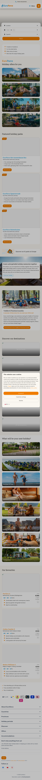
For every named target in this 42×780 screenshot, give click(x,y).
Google (9, 386)
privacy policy (33, 388)
